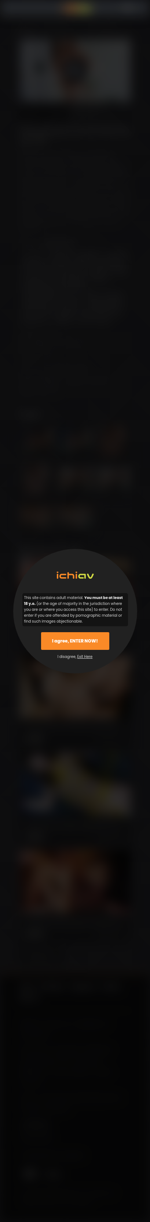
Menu (25, 8)
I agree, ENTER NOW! (75, 641)
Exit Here (85, 656)
